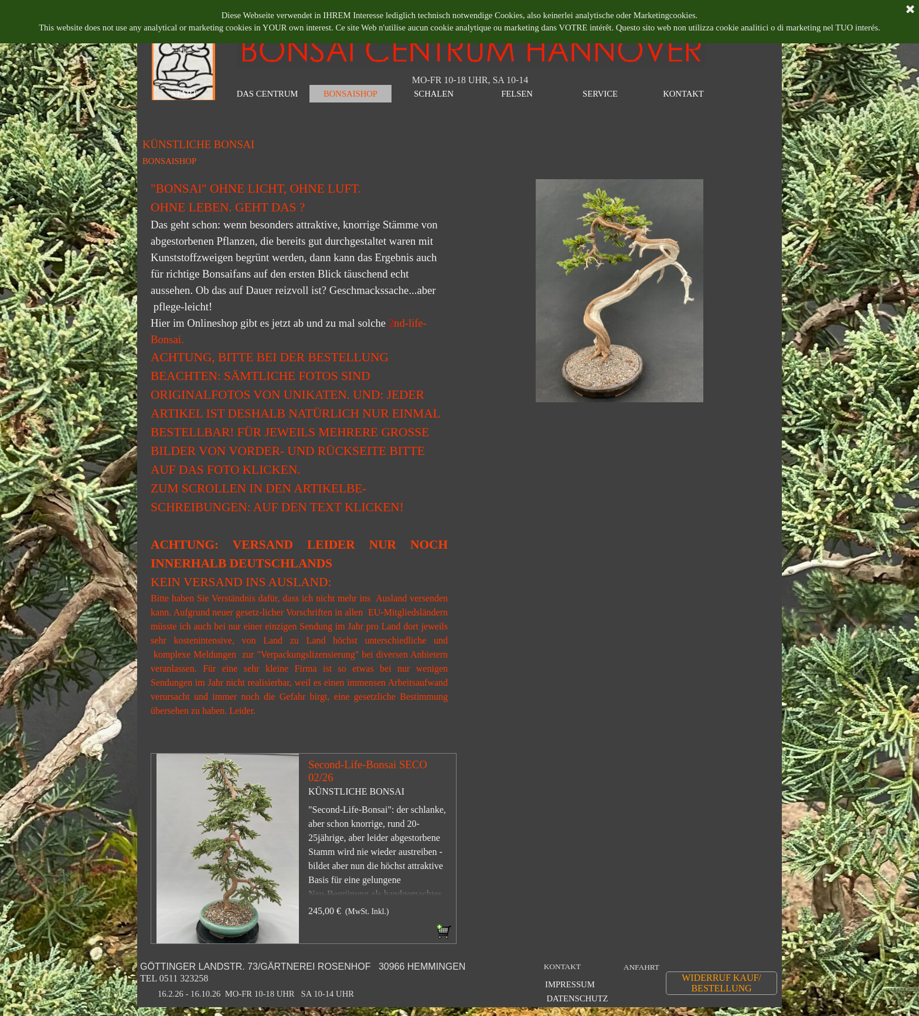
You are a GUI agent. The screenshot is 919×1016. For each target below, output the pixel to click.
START (184, 93)
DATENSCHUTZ (577, 998)
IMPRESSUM (570, 984)
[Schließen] (910, 10)
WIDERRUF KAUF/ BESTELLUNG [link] (721, 983)
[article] (304, 848)
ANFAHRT (641, 967)
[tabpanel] (299, 454)
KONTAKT (562, 966)
